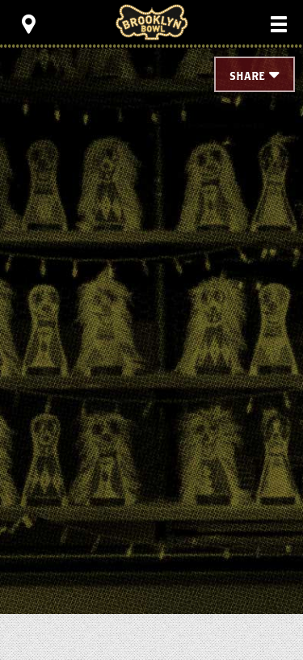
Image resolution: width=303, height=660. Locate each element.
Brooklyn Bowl (152, 22)
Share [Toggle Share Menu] (247, 76)
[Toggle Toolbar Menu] (28, 24)
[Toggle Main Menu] (279, 24)
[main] (151, 290)
